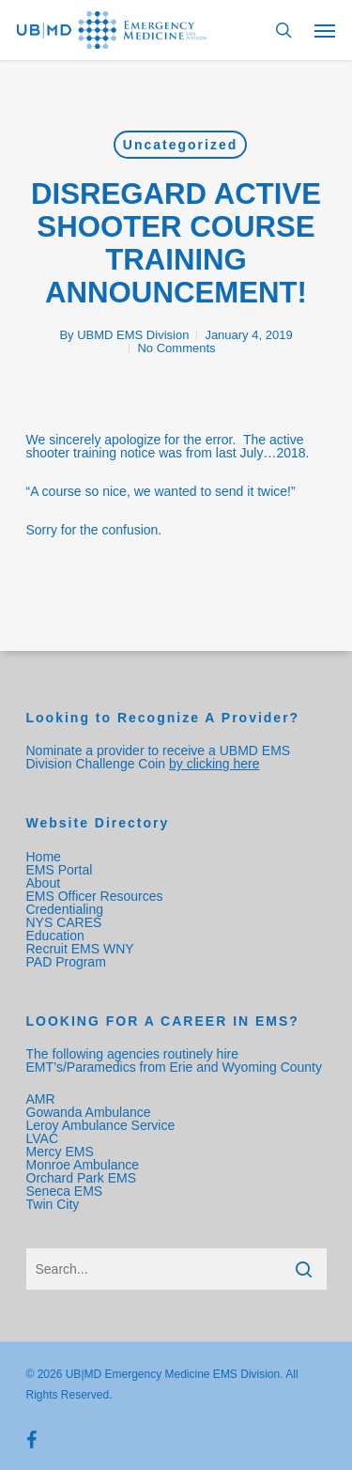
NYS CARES (66, 922)
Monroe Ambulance (83, 1164)
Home (43, 856)
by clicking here (214, 763)
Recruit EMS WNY (82, 948)
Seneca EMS (66, 1191)
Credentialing (65, 909)
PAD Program (66, 961)
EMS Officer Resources (94, 896)
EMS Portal (59, 869)
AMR (40, 1098)
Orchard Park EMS (81, 1177)
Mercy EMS (60, 1151)
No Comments (176, 348)
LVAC (44, 1138)
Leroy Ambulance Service (101, 1125)
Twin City (55, 1204)
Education (55, 935)
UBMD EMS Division (133, 335)
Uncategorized (180, 144)
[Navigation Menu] (324, 30)
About (43, 882)
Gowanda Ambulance (88, 1112)
